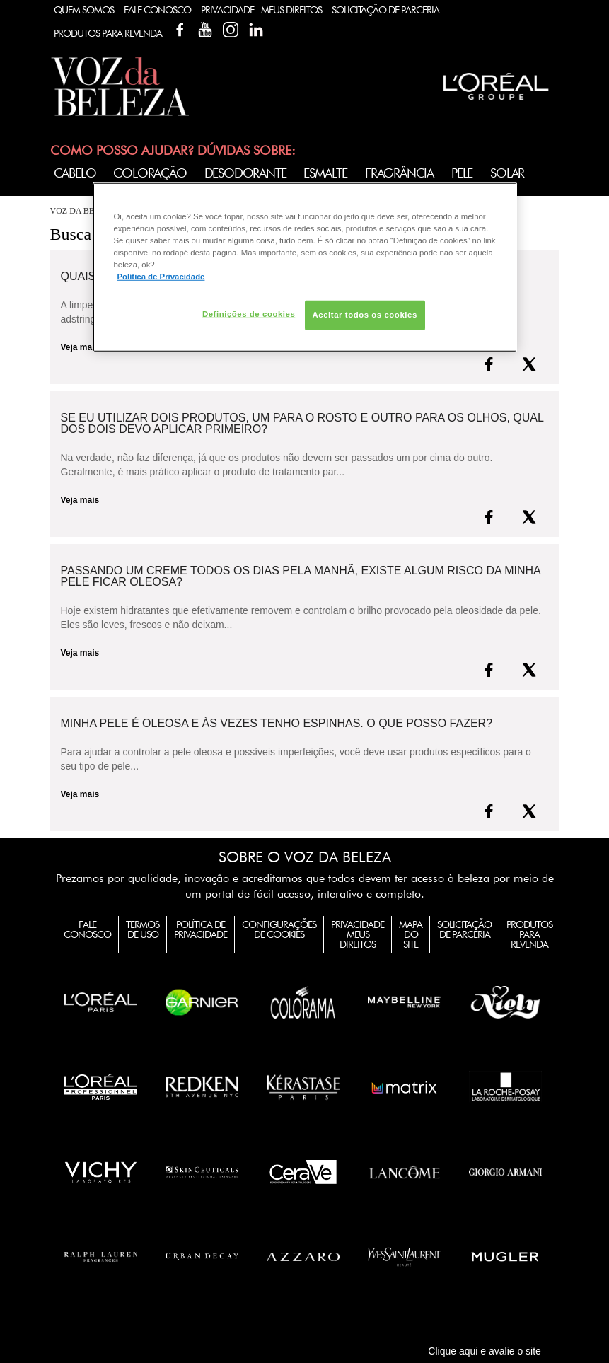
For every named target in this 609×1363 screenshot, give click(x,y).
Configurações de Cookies (279, 929)
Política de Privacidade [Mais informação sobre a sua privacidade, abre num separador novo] (161, 276)
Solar (507, 173)
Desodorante (245, 173)
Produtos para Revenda (529, 934)
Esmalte (325, 173)
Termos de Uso (142, 929)
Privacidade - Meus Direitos (261, 10)
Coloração (149, 173)
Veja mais (80, 500)
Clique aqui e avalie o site (484, 1351)
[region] (305, 267)
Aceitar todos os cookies (365, 315)
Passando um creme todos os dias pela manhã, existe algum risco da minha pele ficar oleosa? (300, 576)
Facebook (179, 29)
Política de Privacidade (200, 929)
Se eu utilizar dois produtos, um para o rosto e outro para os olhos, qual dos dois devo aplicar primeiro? (302, 423)
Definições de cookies (248, 314)
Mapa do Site (410, 934)
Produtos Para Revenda (108, 33)
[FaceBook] (489, 364)
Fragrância (399, 173)
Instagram (230, 29)
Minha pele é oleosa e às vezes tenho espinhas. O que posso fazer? (277, 723)
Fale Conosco (157, 10)
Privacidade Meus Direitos (357, 934)
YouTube (205, 29)
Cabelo (75, 173)
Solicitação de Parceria (385, 10)
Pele (461, 173)
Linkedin (256, 29)
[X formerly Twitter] (529, 364)
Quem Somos (84, 10)
